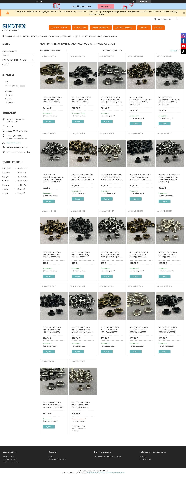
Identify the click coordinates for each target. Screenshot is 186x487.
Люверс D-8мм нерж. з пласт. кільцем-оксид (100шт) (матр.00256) (168, 329)
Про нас (143, 27)
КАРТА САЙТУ (80, 27)
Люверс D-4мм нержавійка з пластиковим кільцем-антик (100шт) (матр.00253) (83, 176)
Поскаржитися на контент (96, 473)
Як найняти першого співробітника (107, 456)
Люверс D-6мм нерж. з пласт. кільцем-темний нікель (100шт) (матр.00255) (83, 329)
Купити (48, 121)
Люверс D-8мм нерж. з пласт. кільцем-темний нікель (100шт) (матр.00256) (54, 404)
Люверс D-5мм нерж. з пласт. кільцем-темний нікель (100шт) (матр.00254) (112, 254)
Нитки (51, 456)
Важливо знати (8, 456)
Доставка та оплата (123, 27)
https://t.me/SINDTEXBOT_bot (18, 152)
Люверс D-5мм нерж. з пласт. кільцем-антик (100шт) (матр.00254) (52, 254)
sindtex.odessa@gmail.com (17, 147)
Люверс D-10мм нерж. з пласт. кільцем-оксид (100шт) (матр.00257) (81, 99)
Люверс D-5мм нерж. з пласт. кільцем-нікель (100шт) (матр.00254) (81, 404)
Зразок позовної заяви (57, 459)
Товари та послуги (100, 27)
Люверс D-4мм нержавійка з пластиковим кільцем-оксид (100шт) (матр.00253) (141, 176)
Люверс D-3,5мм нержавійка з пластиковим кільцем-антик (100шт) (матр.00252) (140, 100)
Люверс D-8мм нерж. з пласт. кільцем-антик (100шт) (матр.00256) (110, 329)
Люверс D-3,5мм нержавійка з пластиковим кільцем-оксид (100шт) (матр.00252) (169, 100)
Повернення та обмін (11, 462)
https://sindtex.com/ (14, 143)
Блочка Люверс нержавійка (60, 36)
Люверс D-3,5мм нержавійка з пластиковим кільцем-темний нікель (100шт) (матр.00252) (53, 178)
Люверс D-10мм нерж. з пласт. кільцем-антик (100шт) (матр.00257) (52, 99)
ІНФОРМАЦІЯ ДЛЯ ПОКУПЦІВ (14, 60)
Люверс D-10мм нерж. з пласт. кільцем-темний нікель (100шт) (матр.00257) (112, 99)
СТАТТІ (5, 64)
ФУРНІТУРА (27, 36)
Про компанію (145, 459)
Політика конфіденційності (116, 473)
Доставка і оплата (10, 459)
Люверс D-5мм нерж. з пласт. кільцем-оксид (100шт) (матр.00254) (81, 254)
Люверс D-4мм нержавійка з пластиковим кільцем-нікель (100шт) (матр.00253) (112, 176)
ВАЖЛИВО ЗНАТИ (59, 27)
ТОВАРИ (5, 55)
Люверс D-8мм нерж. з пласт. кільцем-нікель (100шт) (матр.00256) (139, 329)
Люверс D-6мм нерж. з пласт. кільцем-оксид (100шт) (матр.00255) (52, 329)
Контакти (158, 27)
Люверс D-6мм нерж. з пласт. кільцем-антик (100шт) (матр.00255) (139, 254)
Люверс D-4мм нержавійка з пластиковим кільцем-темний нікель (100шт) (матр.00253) (169, 178)
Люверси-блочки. (40, 36)
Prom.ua (105, 470)
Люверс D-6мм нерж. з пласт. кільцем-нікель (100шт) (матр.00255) (168, 254)
